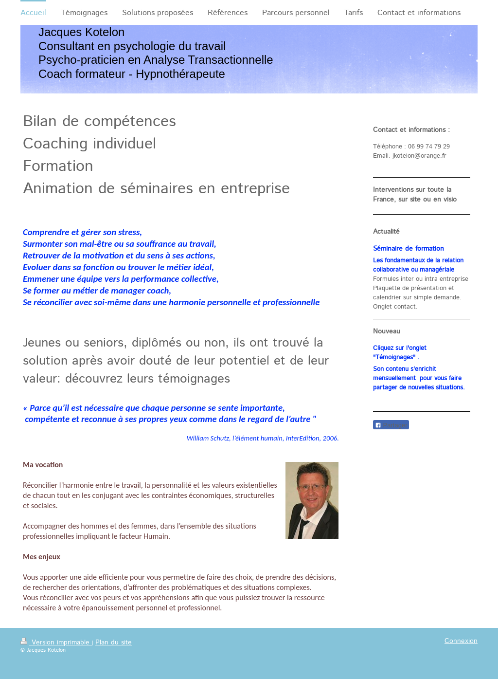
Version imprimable (56, 642)
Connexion (461, 641)
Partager (391, 425)
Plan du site (113, 642)
